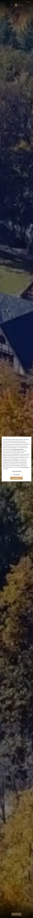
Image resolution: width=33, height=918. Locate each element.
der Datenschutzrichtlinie (18, 449)
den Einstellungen (25, 467)
